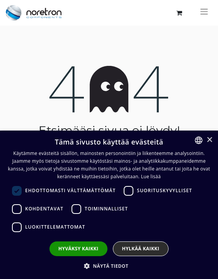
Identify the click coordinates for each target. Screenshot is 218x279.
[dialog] (109, 205)
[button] (109, 266)
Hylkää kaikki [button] (140, 248)
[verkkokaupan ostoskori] (179, 13)
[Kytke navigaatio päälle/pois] (204, 12)
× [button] (209, 140)
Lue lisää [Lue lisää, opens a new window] (151, 176)
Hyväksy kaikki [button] (78, 248)
